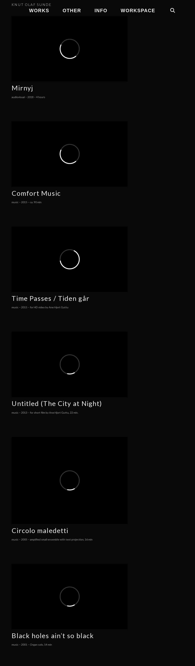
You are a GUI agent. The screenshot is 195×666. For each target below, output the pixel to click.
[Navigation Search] (172, 10)
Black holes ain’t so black (53, 635)
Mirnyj (22, 88)
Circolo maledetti (40, 530)
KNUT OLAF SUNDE (32, 4)
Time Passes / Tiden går (50, 298)
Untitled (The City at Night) (57, 403)
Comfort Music (36, 193)
